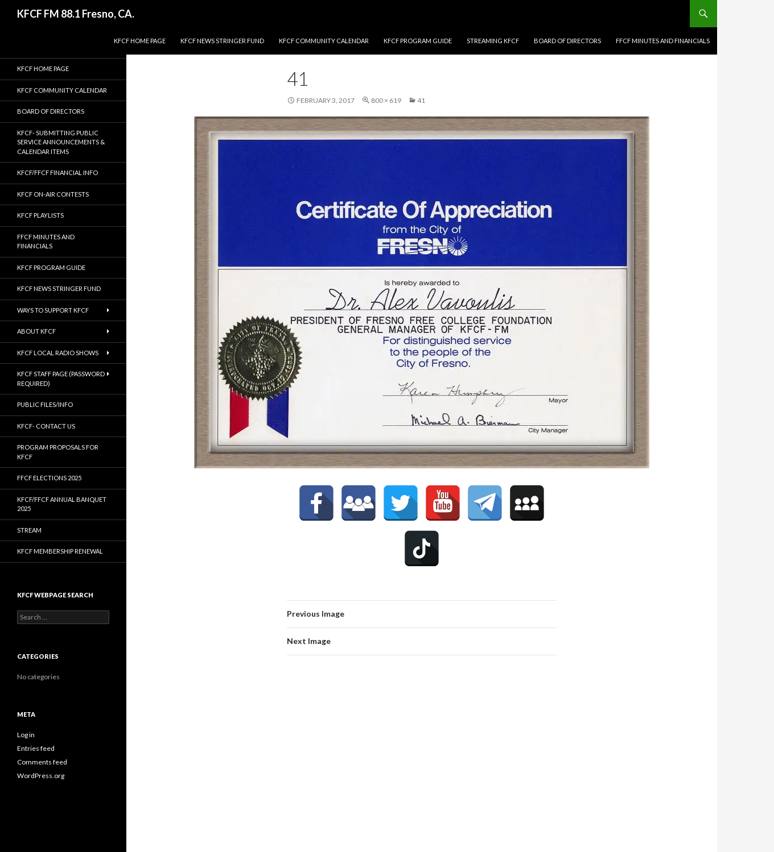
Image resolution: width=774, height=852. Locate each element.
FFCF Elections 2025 (49, 477)
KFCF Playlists (40, 215)
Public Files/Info (45, 404)
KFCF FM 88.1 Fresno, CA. (75, 13)
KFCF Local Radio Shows (57, 352)
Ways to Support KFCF (53, 310)
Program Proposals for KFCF (57, 451)
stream (29, 530)
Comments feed (42, 762)
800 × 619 (386, 100)
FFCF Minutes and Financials (663, 40)
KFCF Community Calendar (324, 40)
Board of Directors (567, 40)
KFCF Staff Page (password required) (61, 378)
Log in (26, 734)
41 (421, 100)
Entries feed (36, 748)
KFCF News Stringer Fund (222, 40)
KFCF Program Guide (418, 40)
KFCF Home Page (140, 40)
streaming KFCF (493, 40)
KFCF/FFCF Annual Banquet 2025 (61, 504)
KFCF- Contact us (46, 426)
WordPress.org (40, 775)
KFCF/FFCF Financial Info (57, 172)
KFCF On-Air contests (53, 194)
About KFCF (36, 331)
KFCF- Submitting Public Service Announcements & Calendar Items (61, 142)
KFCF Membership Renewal (60, 551)
